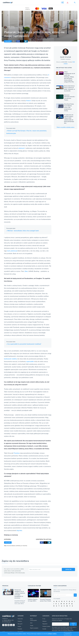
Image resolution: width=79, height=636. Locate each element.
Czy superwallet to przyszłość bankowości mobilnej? (23, 344)
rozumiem (67, 634)
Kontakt (44, 629)
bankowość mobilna (10, 359)
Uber (26, 271)
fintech (28, 100)
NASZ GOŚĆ (7, 41)
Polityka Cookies (46, 626)
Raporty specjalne (34, 628)
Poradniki (20, 629)
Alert (31, 623)
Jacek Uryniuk (11, 26)
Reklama (44, 621)
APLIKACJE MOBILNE (11, 545)
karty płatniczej (12, 251)
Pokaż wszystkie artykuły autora (65, 127)
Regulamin (44, 624)
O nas (43, 618)
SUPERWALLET (19, 545)
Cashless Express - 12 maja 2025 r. (33, 600)
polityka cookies (52, 634)
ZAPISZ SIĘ (68, 569)
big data (19, 530)
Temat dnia (20, 618)
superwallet (30, 361)
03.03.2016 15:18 (11, 28)
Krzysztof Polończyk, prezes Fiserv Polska (45, 600)
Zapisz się (73, 624)
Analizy (19, 626)
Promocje (5, 585)
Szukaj (31, 625)
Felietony (20, 621)
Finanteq (11, 60)
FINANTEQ (25, 545)
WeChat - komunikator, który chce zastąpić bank (22, 230)
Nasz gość (20, 624)
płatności (22, 148)
